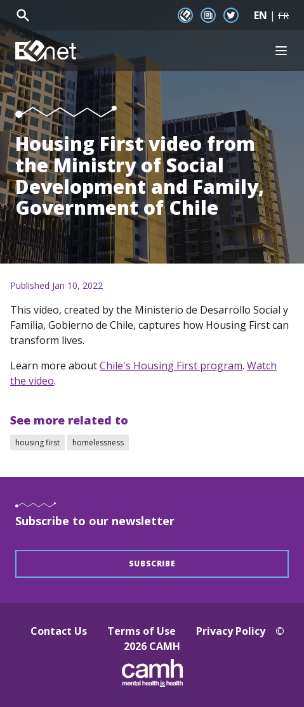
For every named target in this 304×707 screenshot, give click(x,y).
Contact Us (58, 631)
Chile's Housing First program (171, 366)
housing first (37, 442)
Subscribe (152, 563)
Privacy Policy (230, 631)
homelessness (98, 442)
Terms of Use (141, 631)
